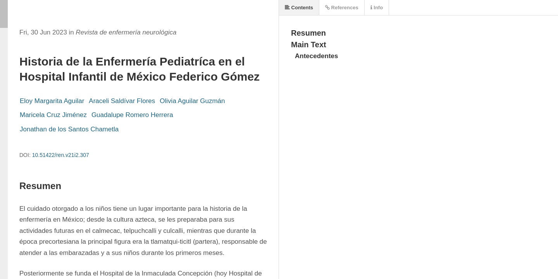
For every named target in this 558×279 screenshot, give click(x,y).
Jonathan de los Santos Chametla (69, 129)
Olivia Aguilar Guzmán (192, 101)
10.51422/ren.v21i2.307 (60, 155)
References (341, 7)
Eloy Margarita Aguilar (52, 101)
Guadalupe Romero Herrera (132, 115)
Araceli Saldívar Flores (122, 101)
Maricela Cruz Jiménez (53, 115)
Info (376, 7)
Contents (299, 7)
